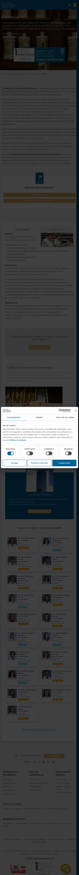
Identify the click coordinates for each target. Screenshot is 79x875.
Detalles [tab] (39, 417)
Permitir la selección (39, 463)
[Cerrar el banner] (75, 410)
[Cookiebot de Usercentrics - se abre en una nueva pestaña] (60, 410)
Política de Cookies (17, 440)
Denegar (14, 463)
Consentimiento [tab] (13, 417)
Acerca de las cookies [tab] (65, 417)
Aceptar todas (64, 463)
